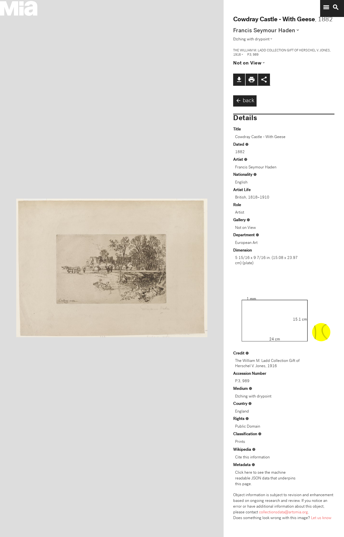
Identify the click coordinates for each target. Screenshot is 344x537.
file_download (239, 79)
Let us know (321, 518)
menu (326, 7)
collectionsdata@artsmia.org (283, 512)
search (335, 7)
